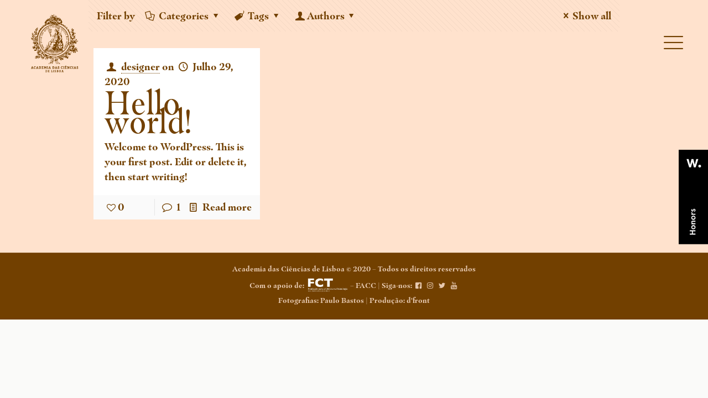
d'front (418, 300)
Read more (227, 207)
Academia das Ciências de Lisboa (288, 269)
